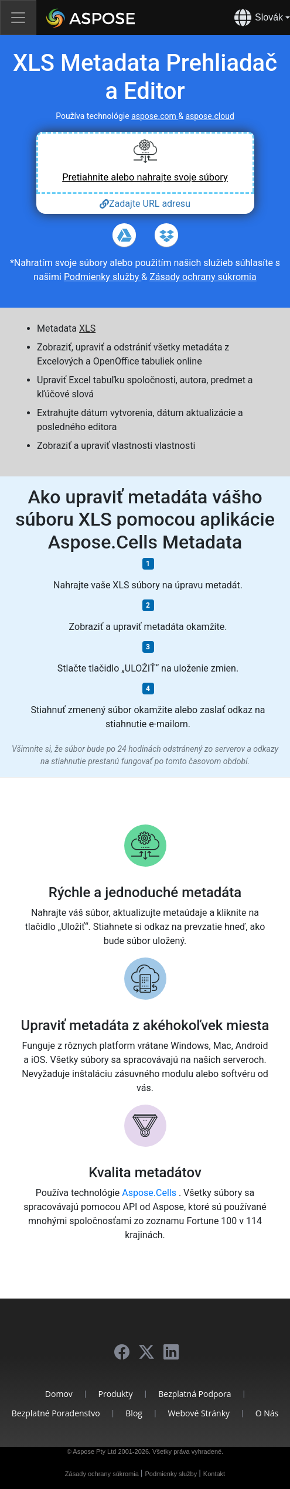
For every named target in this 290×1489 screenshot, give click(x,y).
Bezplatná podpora (194, 1393)
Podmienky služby (102, 276)
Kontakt (214, 1473)
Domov (59, 1393)
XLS (87, 328)
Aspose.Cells (150, 1192)
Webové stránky (199, 1413)
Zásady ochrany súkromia (203, 276)
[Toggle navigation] (18, 17)
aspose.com (154, 116)
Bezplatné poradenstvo (56, 1413)
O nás (267, 1413)
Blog (133, 1413)
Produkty (115, 1393)
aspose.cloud (209, 116)
